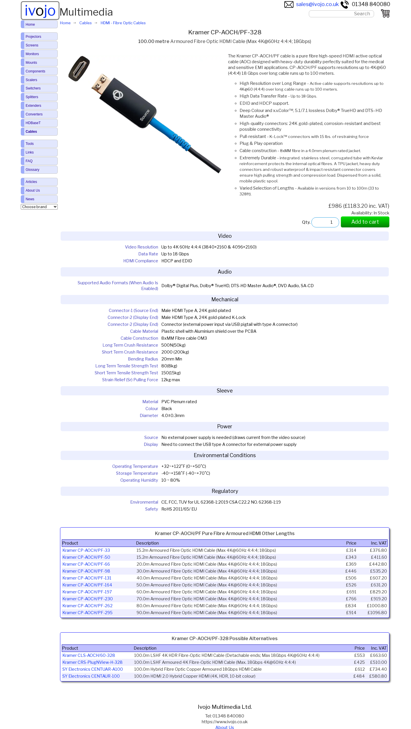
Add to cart (365, 222)
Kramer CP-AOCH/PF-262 (87, 605)
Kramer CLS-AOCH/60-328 (88, 655)
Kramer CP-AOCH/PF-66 (86, 564)
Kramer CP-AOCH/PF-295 (87, 612)
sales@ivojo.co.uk (311, 4)
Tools (30, 144)
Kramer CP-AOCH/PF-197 (87, 592)
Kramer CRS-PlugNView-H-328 (92, 662)
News (30, 199)
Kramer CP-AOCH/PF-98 (86, 571)
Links (30, 152)
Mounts (31, 63)
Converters (34, 114)
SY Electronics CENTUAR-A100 (92, 669)
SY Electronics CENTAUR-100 (91, 676)
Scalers (31, 80)
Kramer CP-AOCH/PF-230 (87, 598)
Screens (32, 45)
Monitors (32, 54)
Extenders (33, 106)
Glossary (32, 170)
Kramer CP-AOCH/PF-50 (86, 557)
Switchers (33, 88)
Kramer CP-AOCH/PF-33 (86, 550)
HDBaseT (33, 123)
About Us (33, 190)
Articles (31, 182)
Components (35, 71)
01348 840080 (365, 4)
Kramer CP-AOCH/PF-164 (87, 585)
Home (30, 25)
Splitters (32, 97)
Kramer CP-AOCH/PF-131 (86, 578)
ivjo (40, 10)
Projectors (33, 37)
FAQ (29, 161)
